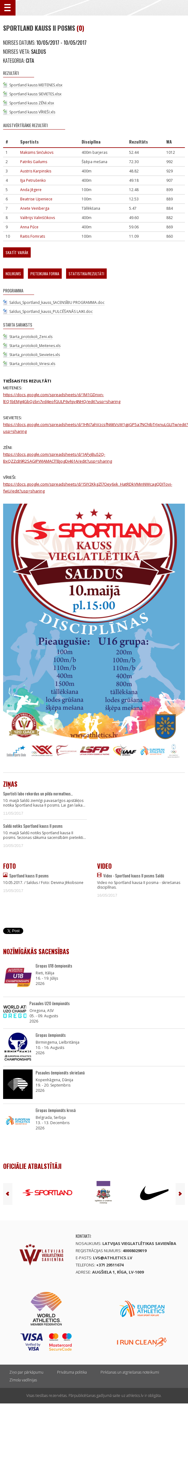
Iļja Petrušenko (33, 180)
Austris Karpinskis (35, 171)
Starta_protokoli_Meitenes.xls (34, 345)
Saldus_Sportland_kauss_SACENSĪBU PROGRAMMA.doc (57, 302)
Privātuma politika (72, 1372)
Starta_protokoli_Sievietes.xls (34, 354)
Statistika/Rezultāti (86, 273)
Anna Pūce (29, 227)
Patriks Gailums (33, 161)
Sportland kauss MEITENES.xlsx (35, 85)
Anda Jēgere (31, 189)
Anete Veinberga (34, 208)
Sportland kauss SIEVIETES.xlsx (35, 94)
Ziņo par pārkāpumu (26, 1372)
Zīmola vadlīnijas (23, 1380)
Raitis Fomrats (32, 236)
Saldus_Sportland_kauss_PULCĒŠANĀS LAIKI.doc (51, 311)
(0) (80, 28)
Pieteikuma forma (44, 273)
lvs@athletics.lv (112, 1258)
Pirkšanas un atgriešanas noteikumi (130, 1372)
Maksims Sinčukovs (36, 152)
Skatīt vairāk (17, 252)
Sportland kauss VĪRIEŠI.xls (32, 112)
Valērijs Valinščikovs (37, 217)
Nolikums (13, 273)
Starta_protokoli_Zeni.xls (30, 336)
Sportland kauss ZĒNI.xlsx (31, 103)
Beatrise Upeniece (36, 199)
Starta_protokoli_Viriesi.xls (32, 363)
